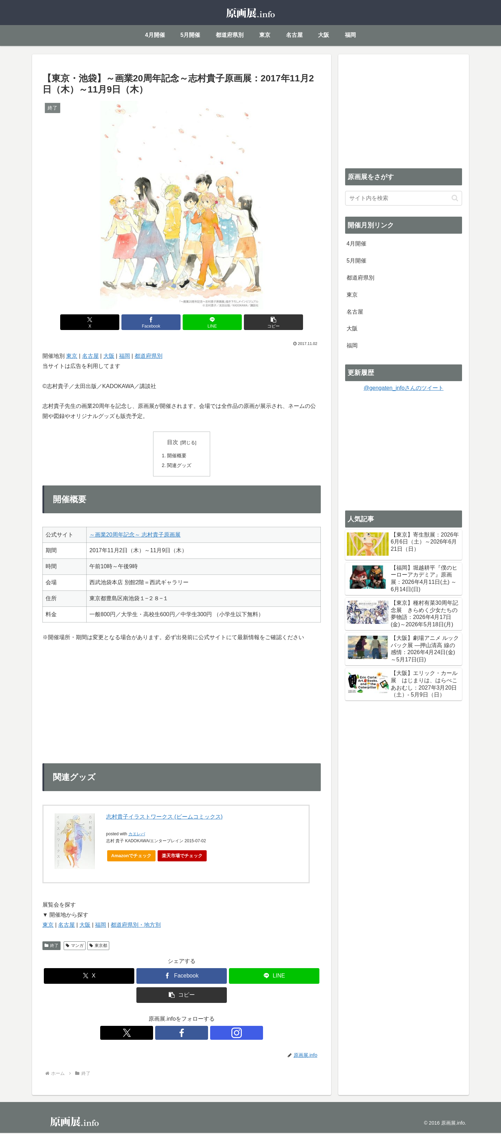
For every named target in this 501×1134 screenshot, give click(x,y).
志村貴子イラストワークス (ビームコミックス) (164, 818)
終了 (51, 946)
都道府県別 (148, 356)
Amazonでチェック (131, 856)
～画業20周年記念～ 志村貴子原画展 (135, 536)
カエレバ (136, 835)
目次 (172, 442)
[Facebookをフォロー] (182, 1034)
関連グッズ (179, 466)
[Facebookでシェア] (158, 322)
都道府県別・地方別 (136, 926)
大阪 (108, 356)
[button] (252, 322)
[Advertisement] (403, 110)
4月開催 (356, 244)
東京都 (98, 946)
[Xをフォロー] (166, 1034)
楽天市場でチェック (182, 856)
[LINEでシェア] (205, 322)
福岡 (124, 356)
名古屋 (90, 356)
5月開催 (356, 261)
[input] (403, 198)
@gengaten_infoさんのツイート (404, 388)
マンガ (75, 946)
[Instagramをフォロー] (198, 1034)
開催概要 (177, 456)
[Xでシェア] (111, 322)
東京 (71, 356)
